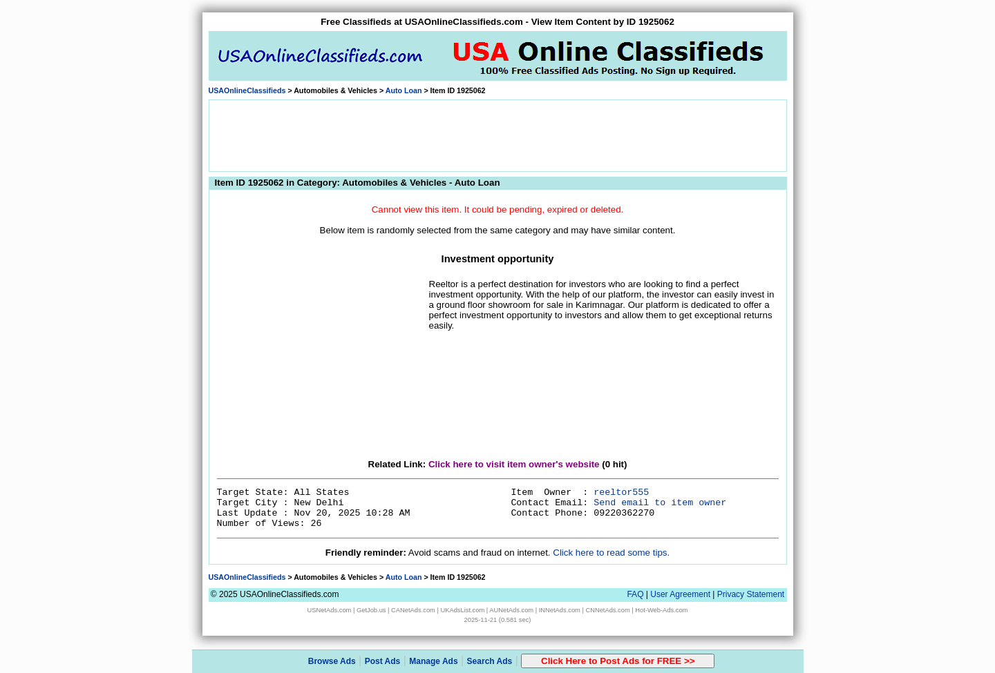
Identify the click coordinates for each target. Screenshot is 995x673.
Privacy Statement (750, 594)
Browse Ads (332, 661)
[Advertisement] (497, 135)
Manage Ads (433, 661)
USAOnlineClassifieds (247, 90)
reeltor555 (621, 492)
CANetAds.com (413, 610)
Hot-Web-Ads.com (661, 610)
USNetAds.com (329, 610)
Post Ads (383, 661)
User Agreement (680, 594)
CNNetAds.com (607, 610)
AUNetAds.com (511, 610)
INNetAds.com (559, 610)
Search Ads (490, 661)
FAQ (635, 594)
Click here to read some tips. (611, 552)
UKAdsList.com (462, 610)
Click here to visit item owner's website (514, 464)
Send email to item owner (660, 503)
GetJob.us (371, 610)
